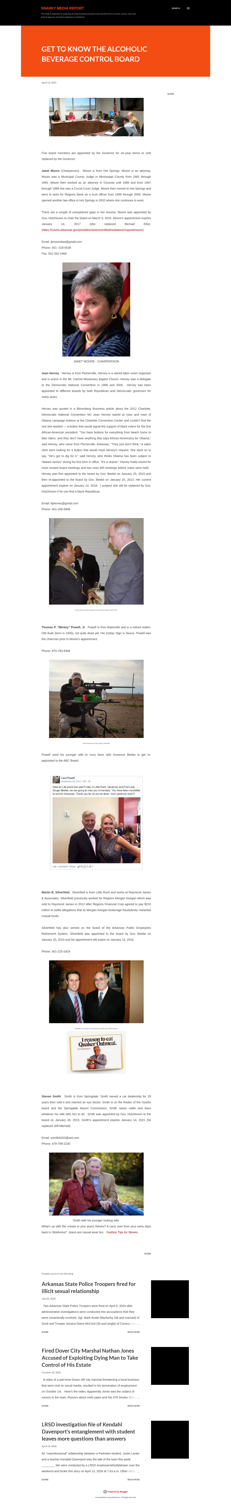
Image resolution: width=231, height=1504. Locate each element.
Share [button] (170, 94)
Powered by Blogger (115, 1491)
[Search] (176, 8)
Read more (134, 1332)
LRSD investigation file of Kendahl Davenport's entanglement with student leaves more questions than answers (88, 1431)
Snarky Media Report (62, 8)
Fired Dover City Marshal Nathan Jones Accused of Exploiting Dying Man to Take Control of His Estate (90, 1357)
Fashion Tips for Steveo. (122, 1232)
